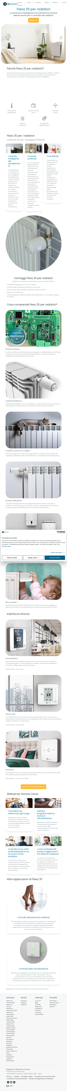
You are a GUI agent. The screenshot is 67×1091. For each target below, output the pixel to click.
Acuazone (9, 1049)
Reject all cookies (12, 557)
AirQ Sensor (10, 1057)
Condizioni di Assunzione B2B (44, 1076)
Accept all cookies (55, 557)
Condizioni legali (27, 1076)
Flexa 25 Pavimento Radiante (9, 1039)
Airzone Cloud (54, 1002)
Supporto (38, 2)
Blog (36, 1002)
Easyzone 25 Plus (11, 1047)
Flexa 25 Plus (10, 1035)
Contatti (38, 1004)
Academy (24, 1001)
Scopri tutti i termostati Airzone (33, 787)
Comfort (38, 1010)
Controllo (38, 1012)
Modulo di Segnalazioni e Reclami (41, 1079)
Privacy (9, 1076)
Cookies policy (6, 546)
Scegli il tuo (33, 20)
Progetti (23, 1002)
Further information (56, 552)
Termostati (53, 1001)
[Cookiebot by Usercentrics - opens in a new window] (58, 532)
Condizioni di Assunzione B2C (17, 1079)
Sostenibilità (39, 1014)
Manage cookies (33, 557)
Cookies (16, 1076)
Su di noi (38, 1001)
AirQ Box (9, 1055)
